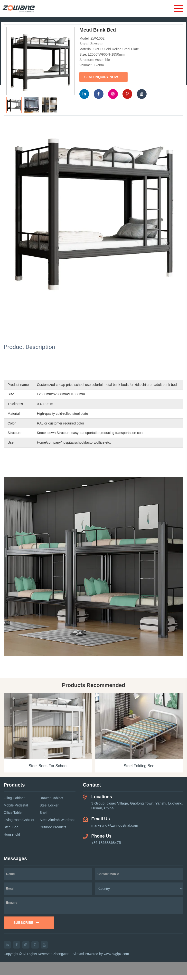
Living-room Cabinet (19, 820)
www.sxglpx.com (116, 954)
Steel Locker (49, 805)
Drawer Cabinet (51, 798)
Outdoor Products (53, 827)
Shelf (43, 812)
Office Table (12, 812)
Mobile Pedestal (16, 805)
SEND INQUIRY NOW (103, 77)
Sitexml (78, 954)
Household (12, 834)
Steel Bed (11, 827)
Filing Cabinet (14, 798)
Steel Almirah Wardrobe (57, 820)
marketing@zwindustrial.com (114, 825)
